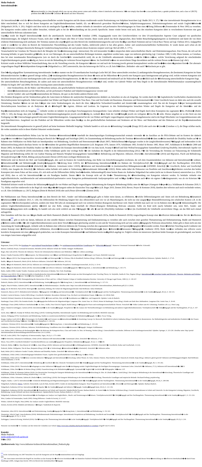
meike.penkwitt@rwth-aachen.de (14, 437)
